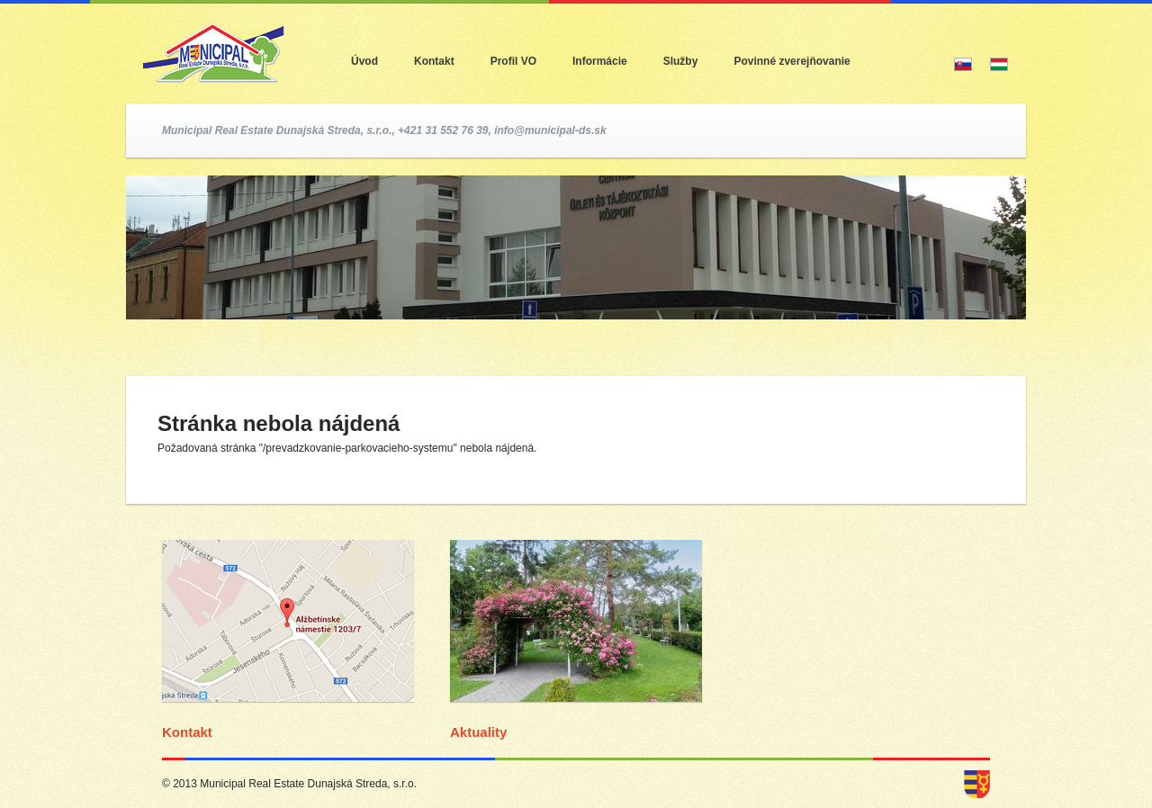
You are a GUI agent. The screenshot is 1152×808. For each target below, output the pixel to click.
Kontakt (434, 61)
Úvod (364, 61)
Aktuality (478, 732)
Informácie (599, 61)
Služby (680, 61)
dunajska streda (977, 784)
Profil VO (513, 61)
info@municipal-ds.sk (550, 130)
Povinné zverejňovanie (792, 61)
